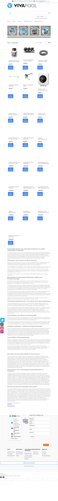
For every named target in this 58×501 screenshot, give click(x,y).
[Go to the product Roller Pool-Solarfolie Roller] (29, 77)
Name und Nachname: (31, 419)
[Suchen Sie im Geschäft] (28, 13)
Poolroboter (9, 404)
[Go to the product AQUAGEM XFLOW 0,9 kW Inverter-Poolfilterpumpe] (29, 130)
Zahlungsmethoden (28, 453)
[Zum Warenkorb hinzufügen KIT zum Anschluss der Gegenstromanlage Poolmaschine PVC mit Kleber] (25, 68)
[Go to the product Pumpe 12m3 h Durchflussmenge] (43, 106)
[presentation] (38, 440)
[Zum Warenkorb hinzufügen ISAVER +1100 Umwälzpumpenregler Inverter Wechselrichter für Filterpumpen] (40, 96)
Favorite (17, 455)
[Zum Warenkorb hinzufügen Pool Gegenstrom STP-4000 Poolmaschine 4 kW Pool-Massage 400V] (40, 194)
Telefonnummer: (32, 426)
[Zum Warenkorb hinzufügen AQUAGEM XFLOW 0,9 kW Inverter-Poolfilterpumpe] (25, 145)
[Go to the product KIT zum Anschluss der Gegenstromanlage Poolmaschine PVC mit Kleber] (29, 52)
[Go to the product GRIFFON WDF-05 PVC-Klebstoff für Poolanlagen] (14, 53)
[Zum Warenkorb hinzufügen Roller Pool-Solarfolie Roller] (25, 96)
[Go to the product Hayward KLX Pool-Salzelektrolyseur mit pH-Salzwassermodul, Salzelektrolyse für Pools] (43, 204)
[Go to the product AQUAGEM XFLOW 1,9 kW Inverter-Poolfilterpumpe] (14, 179)
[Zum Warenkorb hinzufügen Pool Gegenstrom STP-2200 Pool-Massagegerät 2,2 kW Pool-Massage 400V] (40, 169)
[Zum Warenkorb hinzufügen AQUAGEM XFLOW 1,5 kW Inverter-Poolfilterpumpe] (25, 169)
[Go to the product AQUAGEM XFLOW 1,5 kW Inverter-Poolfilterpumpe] (29, 155)
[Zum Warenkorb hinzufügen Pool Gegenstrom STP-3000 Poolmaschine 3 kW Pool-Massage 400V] (25, 194)
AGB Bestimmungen (11, 455)
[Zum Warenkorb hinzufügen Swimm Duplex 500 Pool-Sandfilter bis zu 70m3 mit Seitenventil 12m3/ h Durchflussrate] (25, 121)
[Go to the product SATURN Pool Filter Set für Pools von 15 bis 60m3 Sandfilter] (14, 130)
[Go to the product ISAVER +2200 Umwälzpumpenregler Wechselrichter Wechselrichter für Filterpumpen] (14, 106)
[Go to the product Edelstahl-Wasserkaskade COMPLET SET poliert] (14, 204)
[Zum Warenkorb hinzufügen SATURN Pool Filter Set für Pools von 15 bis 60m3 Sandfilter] (10, 145)
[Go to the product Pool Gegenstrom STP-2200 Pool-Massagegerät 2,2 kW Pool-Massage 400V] (43, 155)
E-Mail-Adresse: (31, 422)
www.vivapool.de (14, 438)
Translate (43, 18)
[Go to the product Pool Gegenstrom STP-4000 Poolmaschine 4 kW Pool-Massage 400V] (43, 179)
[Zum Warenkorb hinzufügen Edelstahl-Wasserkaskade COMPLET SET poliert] (10, 218)
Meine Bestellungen (19, 451)
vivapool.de (44, 398)
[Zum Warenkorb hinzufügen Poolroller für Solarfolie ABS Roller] (10, 96)
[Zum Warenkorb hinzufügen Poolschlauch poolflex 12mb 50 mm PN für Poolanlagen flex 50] (40, 68)
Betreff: (30, 429)
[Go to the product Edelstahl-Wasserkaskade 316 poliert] (43, 130)
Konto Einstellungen (19, 453)
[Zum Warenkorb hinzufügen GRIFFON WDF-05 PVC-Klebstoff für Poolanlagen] (10, 68)
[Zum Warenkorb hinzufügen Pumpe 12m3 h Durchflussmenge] (40, 121)
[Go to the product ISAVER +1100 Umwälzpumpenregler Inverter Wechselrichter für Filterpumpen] (43, 80)
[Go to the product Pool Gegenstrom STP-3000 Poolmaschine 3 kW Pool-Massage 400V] (29, 179)
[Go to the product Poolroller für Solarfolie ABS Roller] (14, 77)
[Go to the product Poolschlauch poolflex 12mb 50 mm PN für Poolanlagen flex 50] (43, 53)
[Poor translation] (3, 477)
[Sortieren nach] (40, 42)
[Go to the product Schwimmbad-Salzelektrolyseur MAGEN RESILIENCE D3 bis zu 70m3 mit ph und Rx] (29, 204)
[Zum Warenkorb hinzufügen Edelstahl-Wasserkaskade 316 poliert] (40, 145)
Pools (27, 255)
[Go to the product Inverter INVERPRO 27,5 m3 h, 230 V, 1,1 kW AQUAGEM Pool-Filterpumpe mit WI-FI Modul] (14, 155)
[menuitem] (10, 21)
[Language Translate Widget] (41, 16)
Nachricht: (31, 432)
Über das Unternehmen (46, 455)
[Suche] (49, 13)
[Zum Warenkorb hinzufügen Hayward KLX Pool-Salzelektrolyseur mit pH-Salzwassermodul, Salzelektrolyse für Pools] (40, 218)
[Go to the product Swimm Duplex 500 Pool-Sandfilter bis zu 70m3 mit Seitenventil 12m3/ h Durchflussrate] (29, 106)
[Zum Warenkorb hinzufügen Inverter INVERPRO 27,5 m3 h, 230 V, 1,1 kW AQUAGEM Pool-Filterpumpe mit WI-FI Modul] (10, 169)
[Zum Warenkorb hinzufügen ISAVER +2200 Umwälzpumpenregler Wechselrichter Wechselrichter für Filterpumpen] (10, 121)
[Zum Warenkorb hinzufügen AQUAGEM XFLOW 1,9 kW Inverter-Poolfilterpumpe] (10, 194)
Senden (46, 444)
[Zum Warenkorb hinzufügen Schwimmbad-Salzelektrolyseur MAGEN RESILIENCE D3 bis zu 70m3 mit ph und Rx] (25, 218)
